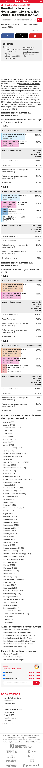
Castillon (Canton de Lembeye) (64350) (18, 479)
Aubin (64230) (8, 436)
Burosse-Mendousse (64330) (14, 468)
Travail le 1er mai (10, 718)
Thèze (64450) (8, 617)
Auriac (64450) (8, 445)
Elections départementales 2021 (17, 5)
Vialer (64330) (8, 619)
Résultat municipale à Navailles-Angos (18, 644)
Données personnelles (10, 740)
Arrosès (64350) (9, 431)
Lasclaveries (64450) (11, 528)
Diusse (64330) (9, 499)
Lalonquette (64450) (11, 522)
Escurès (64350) (9, 505)
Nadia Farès (8, 701)
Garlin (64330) (8, 511)
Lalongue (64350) (10, 519)
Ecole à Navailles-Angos (12, 657)
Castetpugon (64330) (11, 476)
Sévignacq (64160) (10, 605)
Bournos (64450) (9, 465)
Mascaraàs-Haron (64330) (13, 551)
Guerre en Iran (9, 704)
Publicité (37, 735)
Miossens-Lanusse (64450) (13, 557)
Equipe (19, 735)
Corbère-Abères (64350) (12, 491)
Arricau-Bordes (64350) (12, 428)
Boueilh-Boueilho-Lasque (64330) (16, 462)
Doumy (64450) (9, 502)
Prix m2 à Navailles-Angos (13, 660)
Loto (5, 706)
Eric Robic (7, 721)
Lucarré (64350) (9, 545)
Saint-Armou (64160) (30, 25)
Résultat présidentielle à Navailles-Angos (19, 635)
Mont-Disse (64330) (11, 571)
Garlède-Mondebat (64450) (13, 508)
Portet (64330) (9, 582)
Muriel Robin (9, 724)
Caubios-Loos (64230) (11, 482)
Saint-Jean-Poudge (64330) (13, 591)
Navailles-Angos (28, 52)
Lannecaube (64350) (11, 525)
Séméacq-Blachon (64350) (13, 599)
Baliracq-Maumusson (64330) (14, 454)
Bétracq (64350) (9, 459)
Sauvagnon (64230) (10, 597)
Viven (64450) (8, 622)
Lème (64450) (8, 536)
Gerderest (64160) (10, 516)
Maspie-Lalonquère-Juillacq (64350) (17, 554)
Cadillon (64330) (9, 471)
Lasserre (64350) (9, 531)
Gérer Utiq (36, 740)
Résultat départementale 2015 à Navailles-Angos (12, 56)
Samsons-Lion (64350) (12, 594)
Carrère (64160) (9, 474)
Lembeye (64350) (10, 534)
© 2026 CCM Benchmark (32, 742)
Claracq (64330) (9, 485)
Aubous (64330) (9, 439)
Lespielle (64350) (9, 539)
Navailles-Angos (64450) (12, 654)
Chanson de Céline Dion (13, 709)
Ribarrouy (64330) (10, 588)
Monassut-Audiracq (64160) (13, 559)
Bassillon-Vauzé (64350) (12, 456)
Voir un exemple (33, 672)
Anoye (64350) (8, 422)
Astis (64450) (15, 25)
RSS (25, 737)
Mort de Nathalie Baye (12, 698)
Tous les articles (18, 737)
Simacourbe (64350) (11, 608)
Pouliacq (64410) (9, 585)
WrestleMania (9, 712)
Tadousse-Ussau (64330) (12, 611)
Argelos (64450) (7, 27)
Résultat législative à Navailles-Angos (17, 638)
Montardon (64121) (10, 574)
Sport (6, 675)
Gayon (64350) (8, 514)
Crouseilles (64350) (10, 496)
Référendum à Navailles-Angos (15, 647)
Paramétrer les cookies (25, 740)
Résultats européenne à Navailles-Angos (19, 641)
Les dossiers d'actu (11, 678)
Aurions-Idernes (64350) (12, 448)
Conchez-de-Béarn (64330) (13, 488)
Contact (9, 737)
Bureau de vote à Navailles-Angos (16, 630)
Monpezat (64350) (10, 568)
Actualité (7, 672)
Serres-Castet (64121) (11, 602)
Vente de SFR (9, 715)
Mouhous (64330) (10, 577)
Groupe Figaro (18, 742)
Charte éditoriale (28, 735)
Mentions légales (8, 742)
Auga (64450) (8, 442)
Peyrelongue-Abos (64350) (13, 579)
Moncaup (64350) (10, 562)
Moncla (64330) (9, 565)
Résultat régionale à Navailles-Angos (17, 632)
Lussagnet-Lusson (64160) (13, 548)
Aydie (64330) (8, 451)
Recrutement (32, 737)
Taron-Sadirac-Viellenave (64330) (16, 614)
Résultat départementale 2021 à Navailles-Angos (12, 49)
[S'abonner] (21, 683)
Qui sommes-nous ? (9, 735)
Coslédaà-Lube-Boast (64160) (14, 494)
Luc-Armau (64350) (10, 542)
